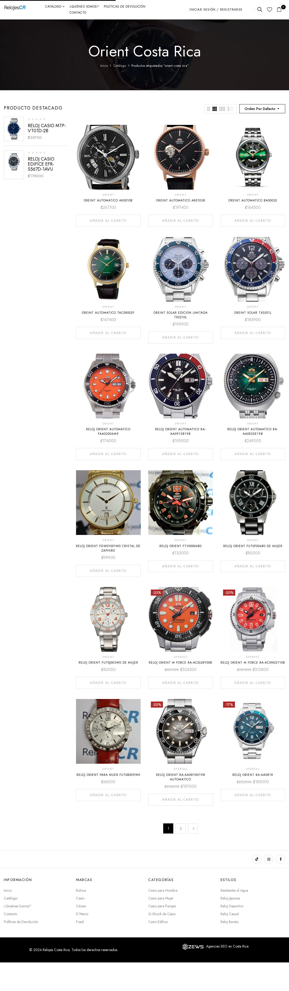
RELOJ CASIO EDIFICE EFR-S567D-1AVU (41, 164)
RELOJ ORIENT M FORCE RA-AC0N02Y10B (253, 662)
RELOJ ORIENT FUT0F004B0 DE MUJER (252, 546)
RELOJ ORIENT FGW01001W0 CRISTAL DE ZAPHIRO (108, 548)
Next (193, 828)
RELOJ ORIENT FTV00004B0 (180, 546)
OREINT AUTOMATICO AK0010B (108, 200)
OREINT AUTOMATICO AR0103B (180, 200)
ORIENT (108, 195)
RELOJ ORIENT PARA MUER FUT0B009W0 (108, 775)
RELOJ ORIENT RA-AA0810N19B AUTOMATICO (180, 777)
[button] (281, 10)
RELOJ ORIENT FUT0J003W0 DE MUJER (108, 662)
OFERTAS (180, 657)
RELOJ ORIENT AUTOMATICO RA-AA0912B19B (180, 431)
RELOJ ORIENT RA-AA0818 (252, 775)
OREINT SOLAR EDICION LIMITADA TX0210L (181, 315)
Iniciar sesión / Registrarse (216, 9)
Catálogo (119, 65)
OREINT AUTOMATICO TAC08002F (108, 312)
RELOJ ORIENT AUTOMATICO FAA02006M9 (108, 431)
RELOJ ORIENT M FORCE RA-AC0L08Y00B (180, 662)
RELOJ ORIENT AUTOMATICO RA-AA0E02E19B (252, 431)
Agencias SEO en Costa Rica (227, 946)
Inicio (104, 65)
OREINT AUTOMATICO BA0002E (252, 200)
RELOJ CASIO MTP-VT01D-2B (47, 128)
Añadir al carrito (108, 220)
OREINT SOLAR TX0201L (253, 312)
